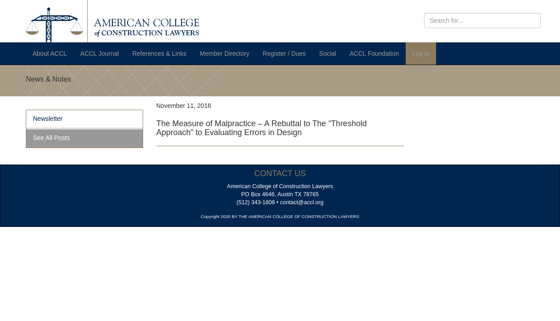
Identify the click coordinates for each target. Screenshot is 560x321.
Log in (420, 53)
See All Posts (51, 137)
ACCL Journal (99, 53)
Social (327, 53)
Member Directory (224, 53)
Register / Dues (284, 53)
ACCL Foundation (374, 53)
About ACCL (50, 53)
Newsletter (47, 118)
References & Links (159, 53)
